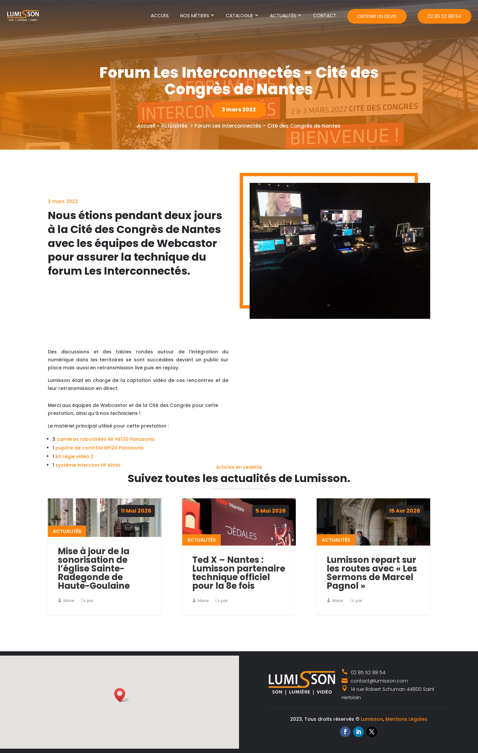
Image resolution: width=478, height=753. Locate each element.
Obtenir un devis (377, 16)
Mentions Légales (406, 719)
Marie (68, 600)
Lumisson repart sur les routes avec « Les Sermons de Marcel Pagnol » (372, 573)
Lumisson (372, 719)
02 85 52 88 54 (444, 16)
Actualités (283, 15)
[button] (121, 695)
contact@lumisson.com (375, 681)
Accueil (160, 15)
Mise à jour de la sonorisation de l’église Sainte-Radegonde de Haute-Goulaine (94, 568)
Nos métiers (194, 15)
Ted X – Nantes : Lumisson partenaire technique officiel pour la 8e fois (238, 573)
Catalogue (239, 15)
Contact (324, 15)
